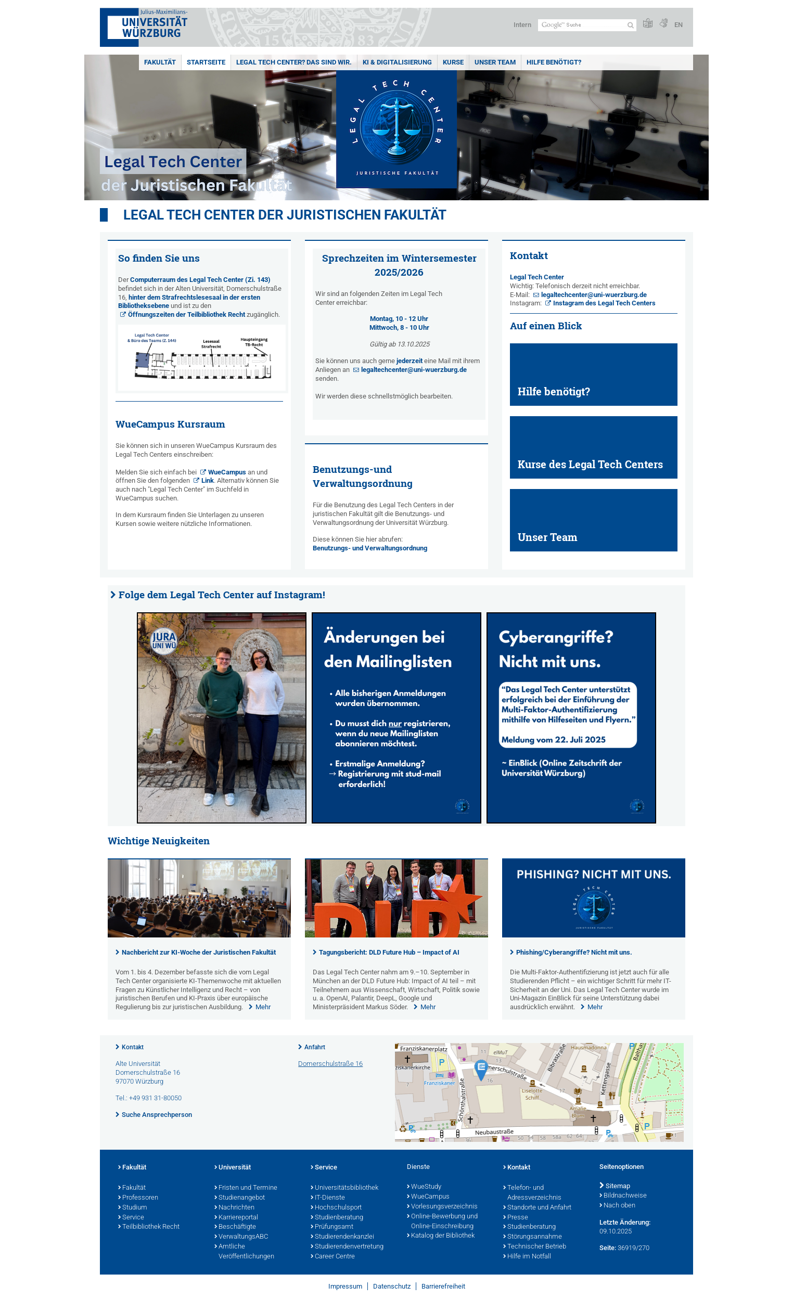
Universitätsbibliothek (344, 1188)
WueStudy (424, 1187)
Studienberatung (337, 1218)
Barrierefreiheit (443, 1286)
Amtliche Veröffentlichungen (244, 1252)
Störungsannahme (532, 1237)
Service (131, 1218)
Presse (515, 1218)
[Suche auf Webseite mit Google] (587, 25)
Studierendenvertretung (347, 1247)
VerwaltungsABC (241, 1237)
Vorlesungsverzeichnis (442, 1207)
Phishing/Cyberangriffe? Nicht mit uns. (574, 952)
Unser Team (495, 62)
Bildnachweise (623, 1196)
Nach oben (617, 1206)
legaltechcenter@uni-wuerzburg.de (414, 370)
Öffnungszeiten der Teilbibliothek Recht (186, 314)
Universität (232, 1168)
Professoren (138, 1198)
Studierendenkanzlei (342, 1237)
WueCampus (227, 472)
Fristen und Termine (245, 1188)
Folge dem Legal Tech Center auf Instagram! (222, 594)
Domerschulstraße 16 (330, 1064)
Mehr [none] (263, 1007)
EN (678, 25)
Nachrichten (234, 1208)
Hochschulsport (336, 1208)
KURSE (453, 62)
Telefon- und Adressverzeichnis (532, 1193)
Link (207, 480)
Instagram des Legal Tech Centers (604, 303)
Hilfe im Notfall (527, 1257)
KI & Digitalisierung (397, 62)
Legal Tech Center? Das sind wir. (294, 62)
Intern (522, 25)
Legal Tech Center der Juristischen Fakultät (284, 215)
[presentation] (199, 935)
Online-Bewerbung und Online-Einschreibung (442, 1221)
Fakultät (160, 62)
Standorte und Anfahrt (537, 1208)
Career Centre (333, 1257)
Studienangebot (239, 1198)
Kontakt (133, 1047)
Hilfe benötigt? (554, 62)
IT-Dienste (328, 1198)
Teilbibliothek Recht (149, 1227)
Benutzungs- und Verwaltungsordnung (370, 548)
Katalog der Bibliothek (441, 1236)
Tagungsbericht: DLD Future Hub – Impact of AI (389, 952)
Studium (132, 1208)
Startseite (206, 62)
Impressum (345, 1286)
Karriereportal (236, 1218)
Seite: (607, 1248)
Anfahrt (314, 1047)
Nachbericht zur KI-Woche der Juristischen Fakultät (199, 952)
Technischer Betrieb (534, 1247)
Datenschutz (392, 1286)
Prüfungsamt (332, 1227)
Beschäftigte (235, 1227)
